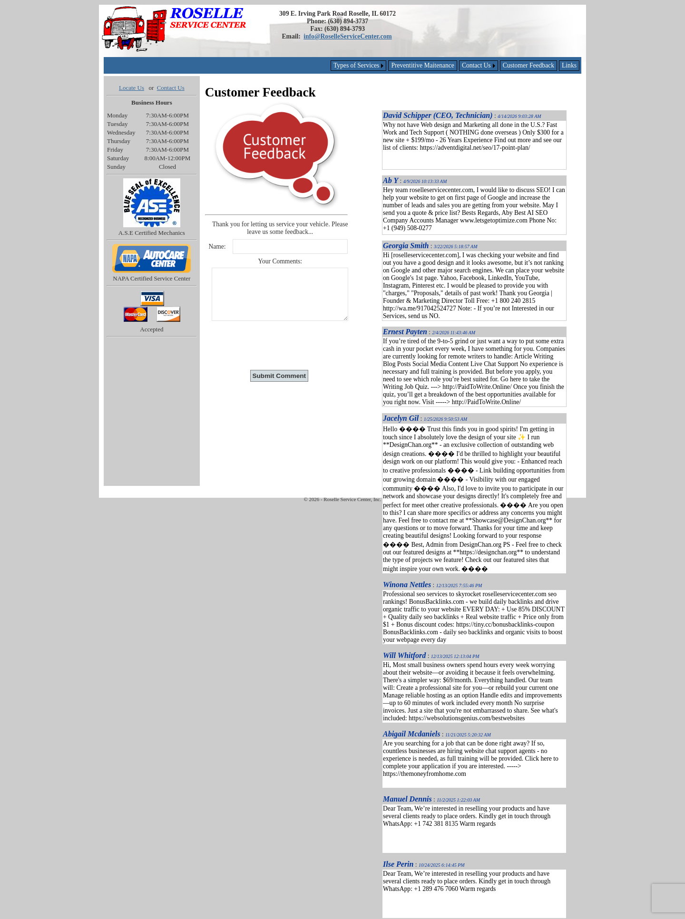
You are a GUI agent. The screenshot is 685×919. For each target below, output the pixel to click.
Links (569, 65)
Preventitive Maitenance (422, 65)
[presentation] (280, 345)
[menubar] (455, 65)
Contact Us (476, 65)
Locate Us (131, 87)
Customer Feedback (528, 65)
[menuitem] (569, 65)
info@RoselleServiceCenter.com (347, 36)
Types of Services (356, 65)
